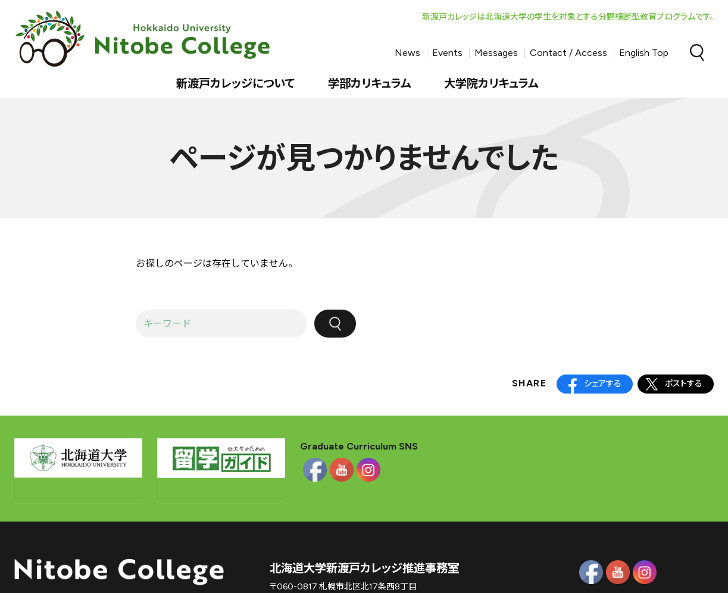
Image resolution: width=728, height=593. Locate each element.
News (407, 52)
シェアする (602, 384)
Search (697, 53)
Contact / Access (568, 52)
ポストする (683, 384)
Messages (496, 52)
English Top (643, 52)
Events (447, 52)
